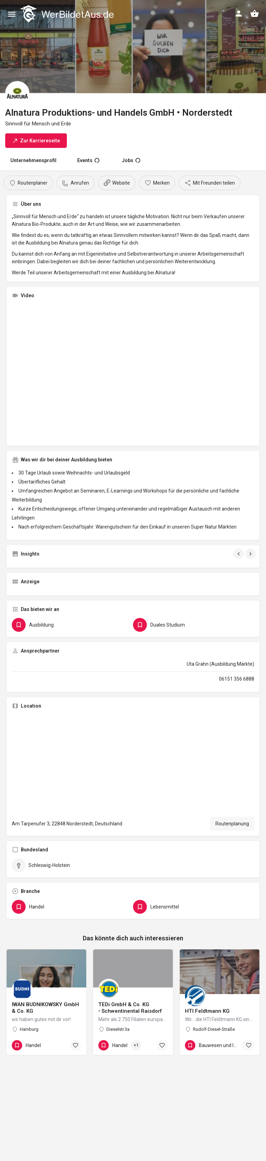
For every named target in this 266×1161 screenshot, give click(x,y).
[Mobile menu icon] (12, 14)
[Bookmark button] (75, 1045)
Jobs (131, 160)
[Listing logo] (17, 93)
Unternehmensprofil (33, 160)
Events (88, 160)
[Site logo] (67, 14)
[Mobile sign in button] (238, 13)
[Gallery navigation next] (251, 554)
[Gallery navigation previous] (239, 554)
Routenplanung (232, 823)
